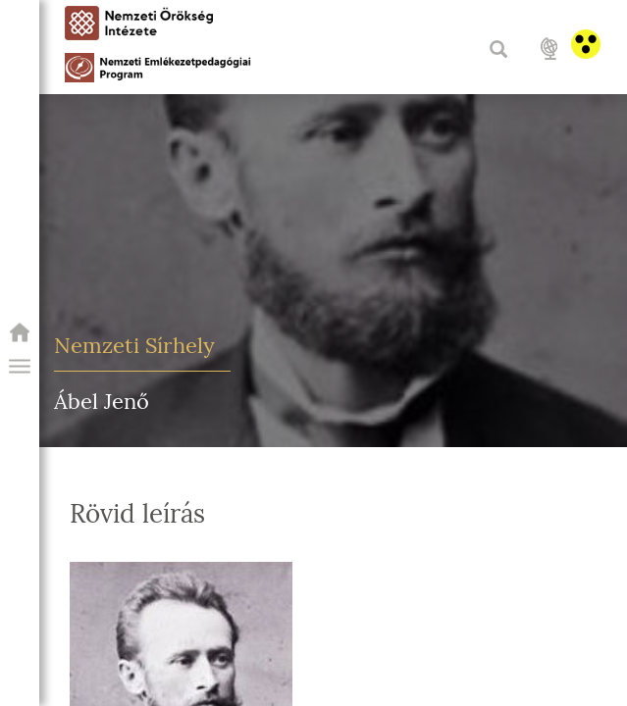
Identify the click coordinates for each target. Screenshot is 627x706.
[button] (19, 366)
